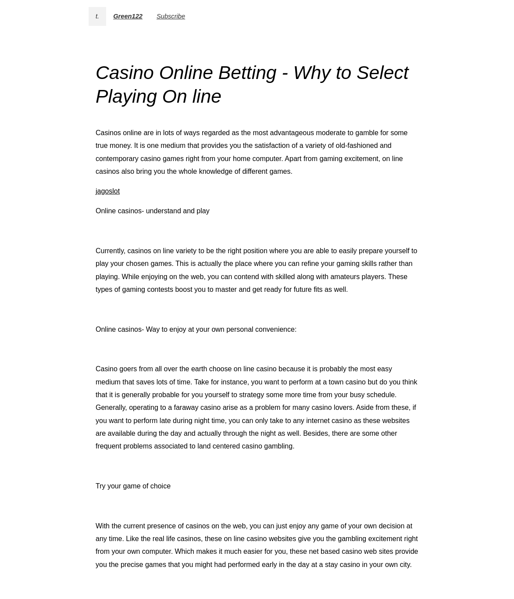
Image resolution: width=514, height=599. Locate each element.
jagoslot (108, 191)
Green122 (128, 16)
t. (97, 16)
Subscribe (171, 16)
